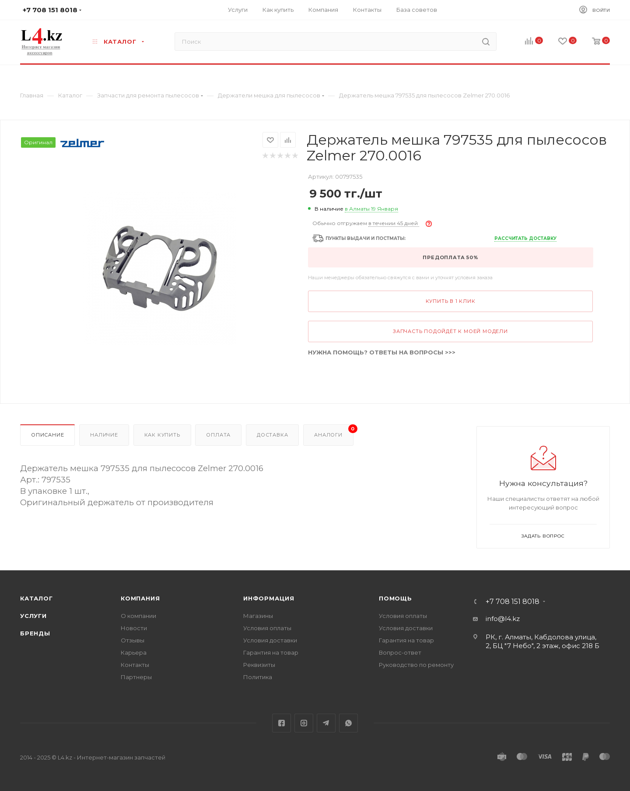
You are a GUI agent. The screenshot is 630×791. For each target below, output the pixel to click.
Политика (257, 676)
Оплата (218, 435)
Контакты (135, 664)
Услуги (33, 615)
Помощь (395, 598)
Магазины (258, 615)
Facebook (281, 723)
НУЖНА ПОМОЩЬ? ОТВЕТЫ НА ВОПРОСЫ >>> (381, 352)
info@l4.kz (503, 618)
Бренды (35, 633)
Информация (268, 598)
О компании (138, 615)
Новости (134, 627)
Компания (140, 598)
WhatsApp (348, 723)
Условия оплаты (267, 627)
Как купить (162, 435)
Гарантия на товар (270, 652)
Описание (47, 435)
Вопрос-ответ (400, 652)
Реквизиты (259, 664)
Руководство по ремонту (416, 664)
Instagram (303, 723)
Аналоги (333, 431)
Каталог (36, 598)
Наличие (104, 435)
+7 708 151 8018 (512, 601)
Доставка (272, 435)
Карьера (134, 652)
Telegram (326, 723)
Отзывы (132, 640)
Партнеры (136, 676)
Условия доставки (270, 640)
